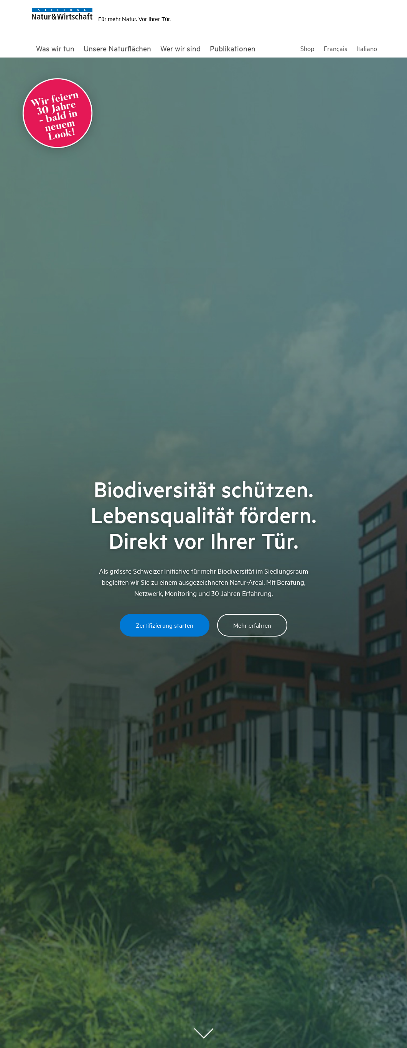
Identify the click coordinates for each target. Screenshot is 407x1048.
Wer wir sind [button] (180, 48)
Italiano (366, 48)
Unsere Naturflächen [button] (117, 48)
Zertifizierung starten (164, 625)
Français (335, 48)
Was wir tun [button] (55, 48)
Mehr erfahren (252, 625)
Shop (307, 48)
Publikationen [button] (232, 48)
